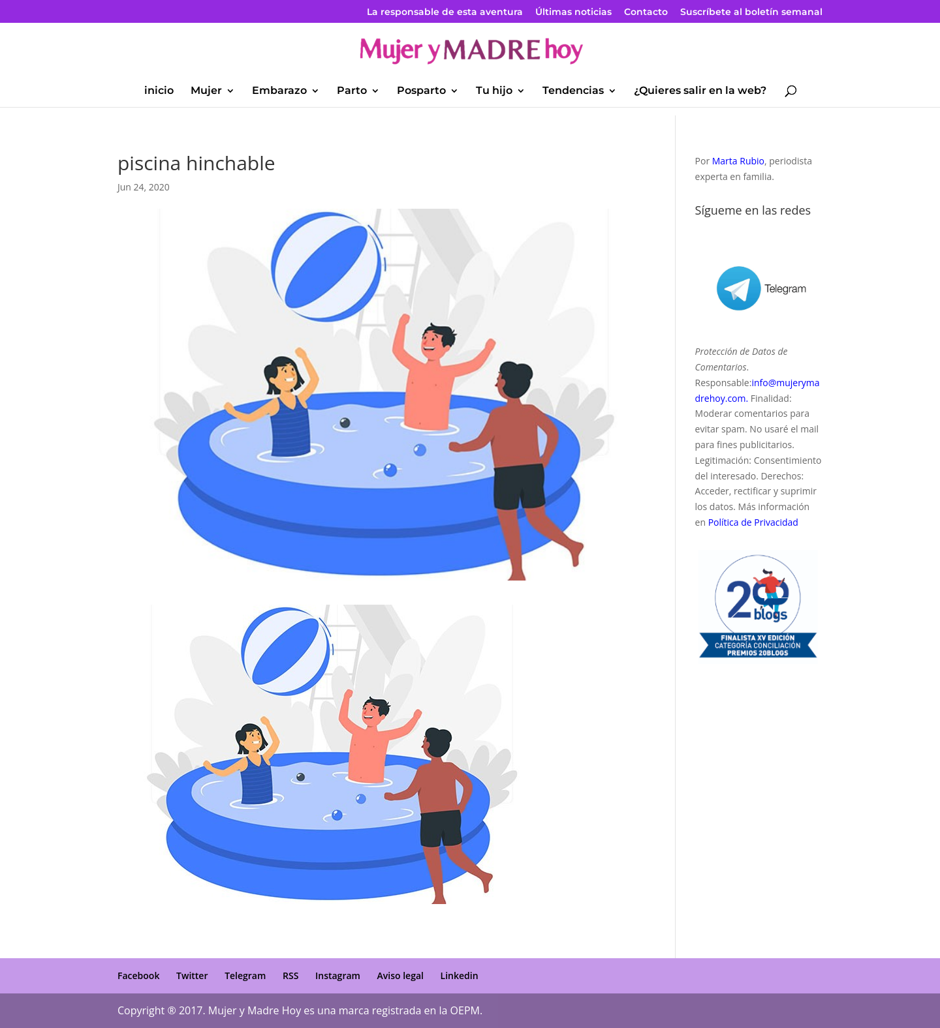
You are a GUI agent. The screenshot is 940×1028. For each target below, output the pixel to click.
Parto (352, 91)
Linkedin (459, 975)
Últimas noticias (573, 12)
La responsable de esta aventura (445, 12)
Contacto (646, 12)
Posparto (421, 91)
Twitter (192, 975)
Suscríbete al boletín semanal (751, 12)
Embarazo (279, 91)
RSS (290, 975)
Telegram (245, 975)
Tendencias (573, 91)
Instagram (337, 975)
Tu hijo (494, 91)
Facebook (138, 975)
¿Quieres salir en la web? (700, 91)
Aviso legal (400, 975)
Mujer (206, 91)
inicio (159, 91)
